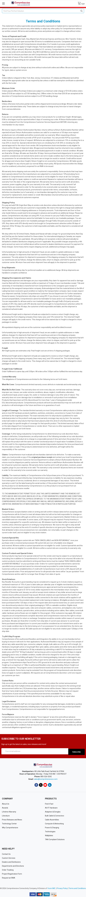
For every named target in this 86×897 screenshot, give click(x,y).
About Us (5, 803)
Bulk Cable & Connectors (54, 815)
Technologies (50, 831)
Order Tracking (8, 869)
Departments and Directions (13, 865)
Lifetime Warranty (9, 811)
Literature (6, 815)
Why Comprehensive (10, 827)
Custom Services (8, 857)
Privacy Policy (62, 888)
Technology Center (9, 823)
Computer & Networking (54, 823)
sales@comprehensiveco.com (45, 778)
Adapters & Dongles (52, 811)
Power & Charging (52, 827)
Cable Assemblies (52, 819)
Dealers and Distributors (11, 861)
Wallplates (49, 835)
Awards (5, 807)
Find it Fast (49, 803)
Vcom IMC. (51, 888)
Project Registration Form (12, 873)
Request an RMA (8, 877)
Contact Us (6, 853)
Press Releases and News (12, 819)
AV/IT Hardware (51, 807)
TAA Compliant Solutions (55, 839)
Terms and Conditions (77, 888)
